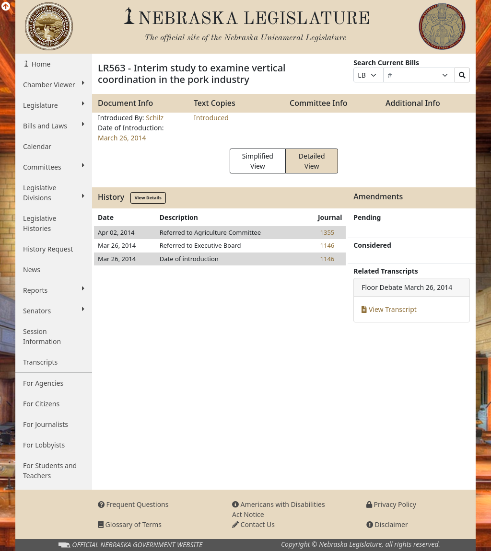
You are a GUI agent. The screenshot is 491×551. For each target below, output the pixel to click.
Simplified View (257, 161)
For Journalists (45, 424)
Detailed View (312, 161)
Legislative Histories (39, 223)
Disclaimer (387, 524)
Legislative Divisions (53, 192)
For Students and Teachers (50, 470)
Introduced (211, 117)
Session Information (42, 336)
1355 (327, 232)
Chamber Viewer (53, 84)
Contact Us (253, 524)
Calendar (37, 146)
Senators (53, 310)
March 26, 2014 (122, 137)
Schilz (155, 117)
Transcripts (40, 362)
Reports (53, 290)
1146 (327, 245)
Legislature (53, 105)
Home (40, 64)
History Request (48, 248)
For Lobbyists (44, 444)
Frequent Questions (133, 504)
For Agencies (43, 383)
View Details (148, 198)
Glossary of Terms (130, 524)
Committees (53, 167)
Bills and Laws (53, 125)
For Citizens (41, 403)
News (31, 269)
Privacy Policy (391, 504)
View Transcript (389, 309)
